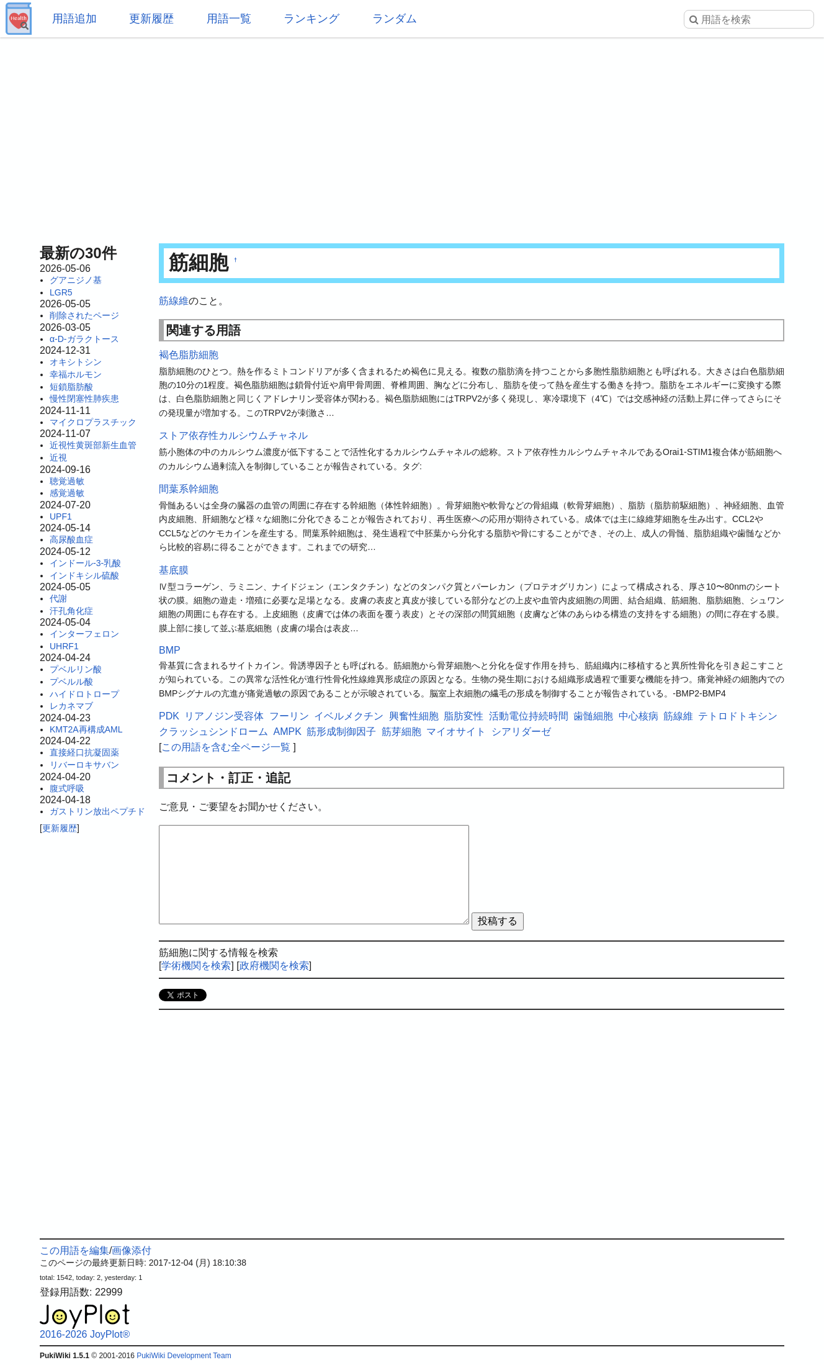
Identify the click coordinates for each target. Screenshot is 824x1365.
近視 (58, 457)
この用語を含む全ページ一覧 (225, 747)
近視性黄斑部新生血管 (93, 445)
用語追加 (74, 18)
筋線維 (174, 300)
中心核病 (638, 716)
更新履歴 (151, 18)
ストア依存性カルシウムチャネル (233, 435)
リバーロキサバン (84, 765)
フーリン (289, 716)
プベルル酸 (71, 682)
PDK (169, 716)
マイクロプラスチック (93, 422)
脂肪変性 (463, 716)
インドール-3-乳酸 (85, 563)
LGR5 (61, 292)
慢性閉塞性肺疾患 (84, 398)
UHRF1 (64, 646)
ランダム (394, 18)
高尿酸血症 (71, 539)
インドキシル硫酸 (84, 575)
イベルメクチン (348, 716)
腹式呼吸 (67, 788)
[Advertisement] (412, 136)
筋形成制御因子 (341, 731)
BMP (170, 650)
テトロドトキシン (737, 716)
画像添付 (131, 1250)
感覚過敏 (67, 493)
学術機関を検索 (196, 965)
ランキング (311, 18)
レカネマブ (71, 706)
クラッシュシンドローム (213, 731)
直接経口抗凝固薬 (84, 752)
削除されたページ (84, 315)
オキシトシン (76, 362)
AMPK (287, 731)
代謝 (58, 598)
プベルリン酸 (76, 669)
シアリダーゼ (521, 731)
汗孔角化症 (71, 611)
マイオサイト (456, 731)
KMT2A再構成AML (86, 729)
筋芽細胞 (401, 731)
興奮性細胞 (414, 716)
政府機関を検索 (274, 965)
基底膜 (174, 570)
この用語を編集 (74, 1250)
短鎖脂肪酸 (71, 387)
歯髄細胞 (593, 716)
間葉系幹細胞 (188, 489)
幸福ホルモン (76, 374)
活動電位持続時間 (528, 716)
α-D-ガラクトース (84, 339)
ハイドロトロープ (84, 694)
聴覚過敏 (67, 481)
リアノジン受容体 (224, 716)
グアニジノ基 (76, 280)
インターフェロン (84, 634)
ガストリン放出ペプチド (97, 811)
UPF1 (61, 516)
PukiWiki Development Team (184, 1355)
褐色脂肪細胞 (188, 354)
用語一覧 (229, 18)
